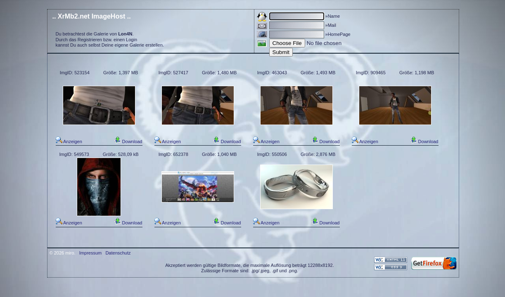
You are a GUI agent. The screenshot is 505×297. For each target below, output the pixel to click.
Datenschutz (117, 252)
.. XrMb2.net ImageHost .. (91, 16)
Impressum (90, 252)
